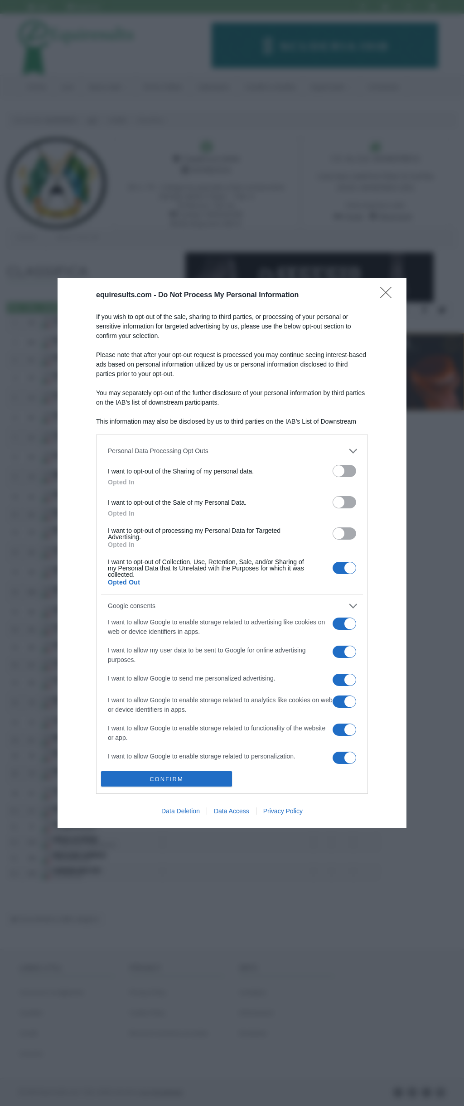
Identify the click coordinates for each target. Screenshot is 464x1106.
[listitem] (232, 451)
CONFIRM (167, 779)
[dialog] (232, 553)
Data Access (231, 811)
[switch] (344, 471)
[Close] (388, 295)
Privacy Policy (283, 811)
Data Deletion (180, 811)
